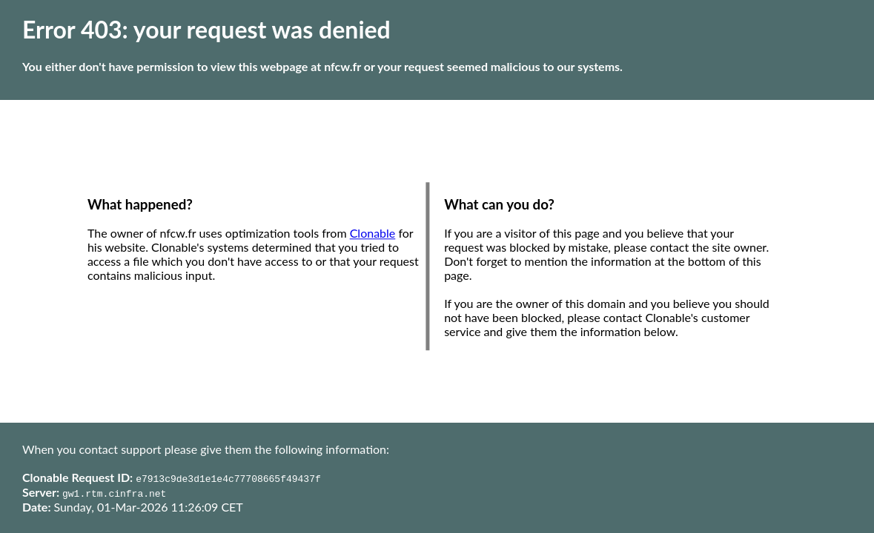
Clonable (373, 234)
